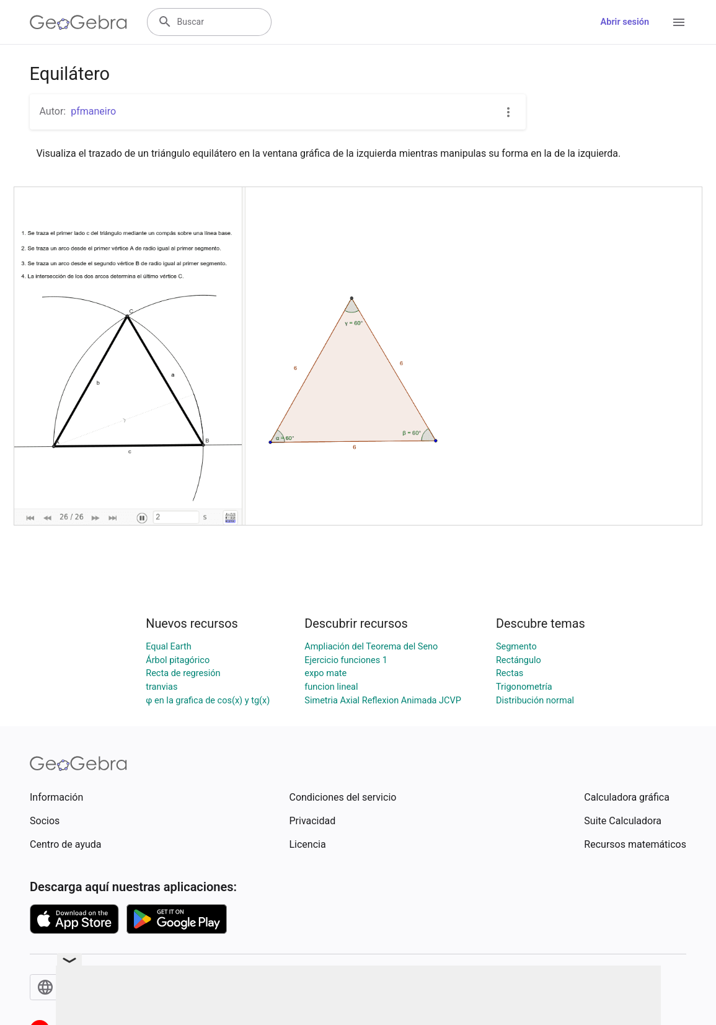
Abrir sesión (625, 22)
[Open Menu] (678, 22)
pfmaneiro (93, 111)
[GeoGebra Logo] (78, 22)
